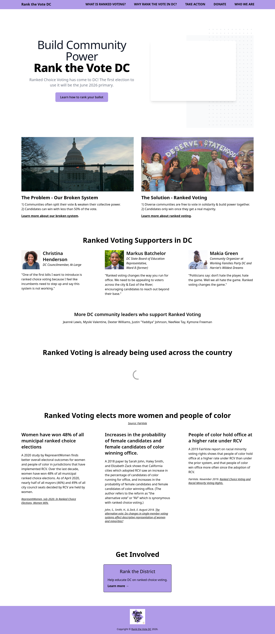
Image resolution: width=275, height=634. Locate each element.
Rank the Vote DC (141, 629)
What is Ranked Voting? (106, 4)
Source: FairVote (137, 423)
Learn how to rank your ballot (81, 97)
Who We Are (244, 4)
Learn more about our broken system (49, 216)
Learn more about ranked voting (166, 216)
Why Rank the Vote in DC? (155, 4)
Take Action (195, 4)
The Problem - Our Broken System (59, 197)
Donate (220, 4)
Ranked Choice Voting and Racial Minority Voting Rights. (219, 481)
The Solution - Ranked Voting (174, 197)
